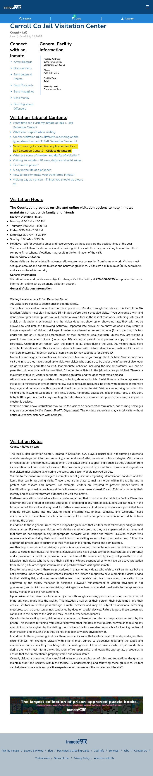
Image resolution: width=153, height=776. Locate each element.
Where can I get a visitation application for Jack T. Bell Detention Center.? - (45, 148)
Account (127, 18)
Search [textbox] (25, 18)
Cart (76, 18)
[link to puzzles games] (76, 705)
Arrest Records (23, 62)
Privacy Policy (82, 758)
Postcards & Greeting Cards (73, 750)
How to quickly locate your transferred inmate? (44, 175)
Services (114, 750)
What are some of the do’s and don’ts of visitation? (46, 155)
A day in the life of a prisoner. (32, 170)
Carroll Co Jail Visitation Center (58, 26)
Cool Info (99, 750)
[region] (113, 77)
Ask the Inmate (11, 750)
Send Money (21, 98)
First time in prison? (26, 165)
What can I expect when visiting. (34, 132)
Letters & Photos (33, 750)
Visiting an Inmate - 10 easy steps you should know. (47, 160)
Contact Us (140, 750)
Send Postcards (23, 85)
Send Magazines (24, 91)
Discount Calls (23, 68)
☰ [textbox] (147, 7)
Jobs (126, 750)
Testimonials (42, 758)
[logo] (12, 13)
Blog (50, 750)
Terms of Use (61, 758)
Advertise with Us (104, 758)
